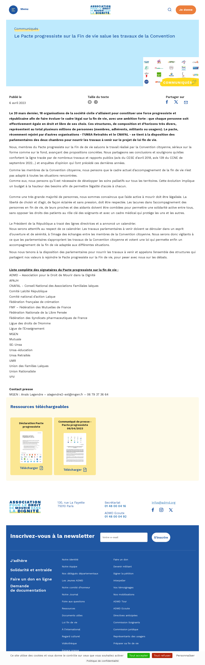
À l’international (71, 629)
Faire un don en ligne (31, 579)
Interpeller (119, 580)
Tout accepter (138, 655)
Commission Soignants (126, 622)
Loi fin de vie (69, 622)
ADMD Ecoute (121, 608)
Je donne (186, 9)
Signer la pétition (123, 573)
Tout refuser (162, 655)
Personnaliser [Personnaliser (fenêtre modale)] (185, 655)
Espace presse (70, 650)
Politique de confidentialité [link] (103, 660)
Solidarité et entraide (31, 570)
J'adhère (18, 560)
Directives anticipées (125, 615)
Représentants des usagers (129, 636)
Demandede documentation (28, 588)
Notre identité (70, 559)
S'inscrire (161, 537)
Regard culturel (71, 636)
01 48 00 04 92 (116, 516)
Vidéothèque (69, 643)
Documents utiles (72, 615)
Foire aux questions (73, 601)
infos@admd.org (164, 502)
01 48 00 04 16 (115, 506)
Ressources (68, 608)
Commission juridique (125, 629)
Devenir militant (122, 566)
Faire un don (120, 559)
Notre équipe (69, 566)
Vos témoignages (123, 587)
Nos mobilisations (123, 594)
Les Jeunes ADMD (72, 580)
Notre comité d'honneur (76, 587)
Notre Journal (70, 594)
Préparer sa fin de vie (126, 643)
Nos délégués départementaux (80, 573)
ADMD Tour (120, 601)
